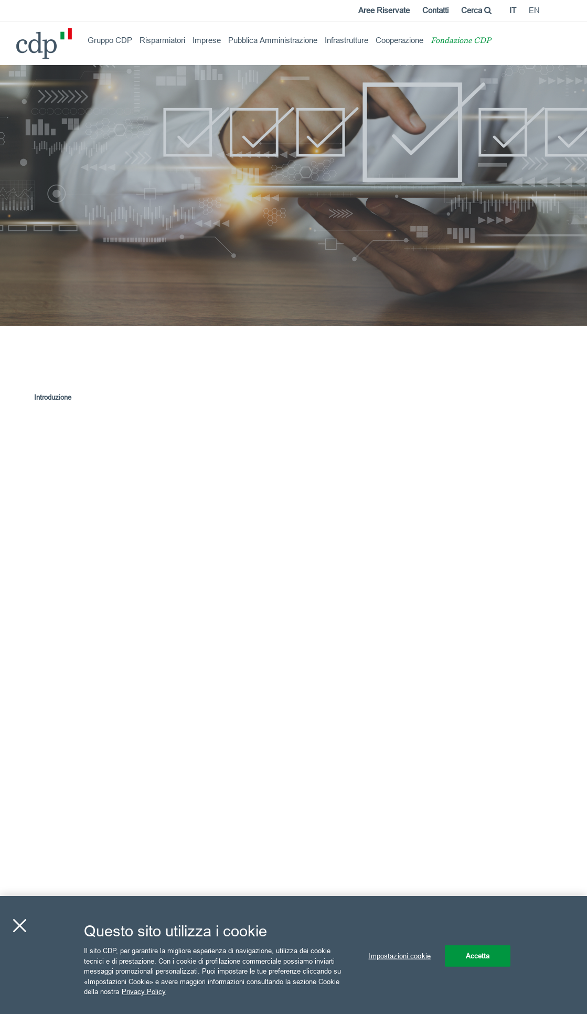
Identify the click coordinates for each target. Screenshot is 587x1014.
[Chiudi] (19, 925)
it (512, 10)
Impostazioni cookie (399, 955)
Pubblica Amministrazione (272, 40)
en (534, 10)
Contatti (435, 10)
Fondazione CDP (461, 41)
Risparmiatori (162, 40)
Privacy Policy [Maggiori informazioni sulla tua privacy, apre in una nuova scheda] (144, 991)
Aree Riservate (384, 10)
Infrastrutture (346, 40)
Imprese (207, 40)
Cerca (476, 10)
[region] (293, 955)
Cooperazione (399, 40)
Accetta (478, 955)
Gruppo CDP (110, 40)
